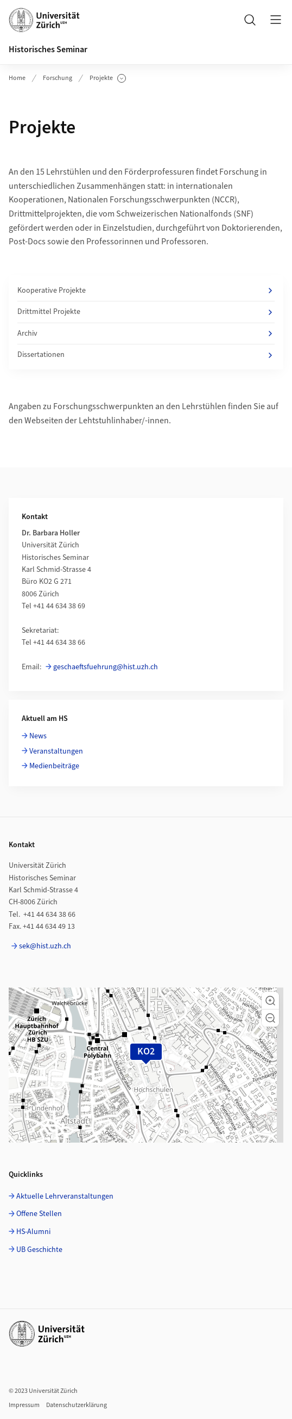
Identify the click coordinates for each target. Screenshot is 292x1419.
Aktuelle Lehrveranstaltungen (64, 1196)
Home (17, 78)
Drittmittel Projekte (146, 312)
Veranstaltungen (56, 751)
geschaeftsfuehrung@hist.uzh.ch (105, 667)
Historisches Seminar (48, 49)
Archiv (146, 334)
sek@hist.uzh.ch (45, 946)
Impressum (24, 1405)
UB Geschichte (39, 1249)
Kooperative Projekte (146, 291)
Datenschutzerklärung (76, 1405)
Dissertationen (146, 355)
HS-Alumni (33, 1231)
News (38, 736)
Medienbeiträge (54, 766)
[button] (270, 1000)
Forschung (57, 78)
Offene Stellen (39, 1213)
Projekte (108, 78)
